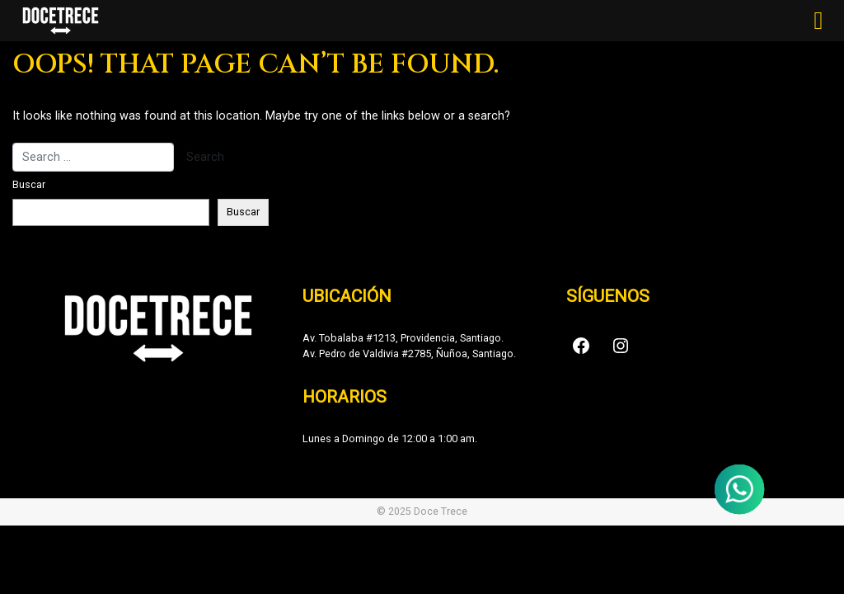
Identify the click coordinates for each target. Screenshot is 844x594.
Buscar (28, 184)
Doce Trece (440, 511)
